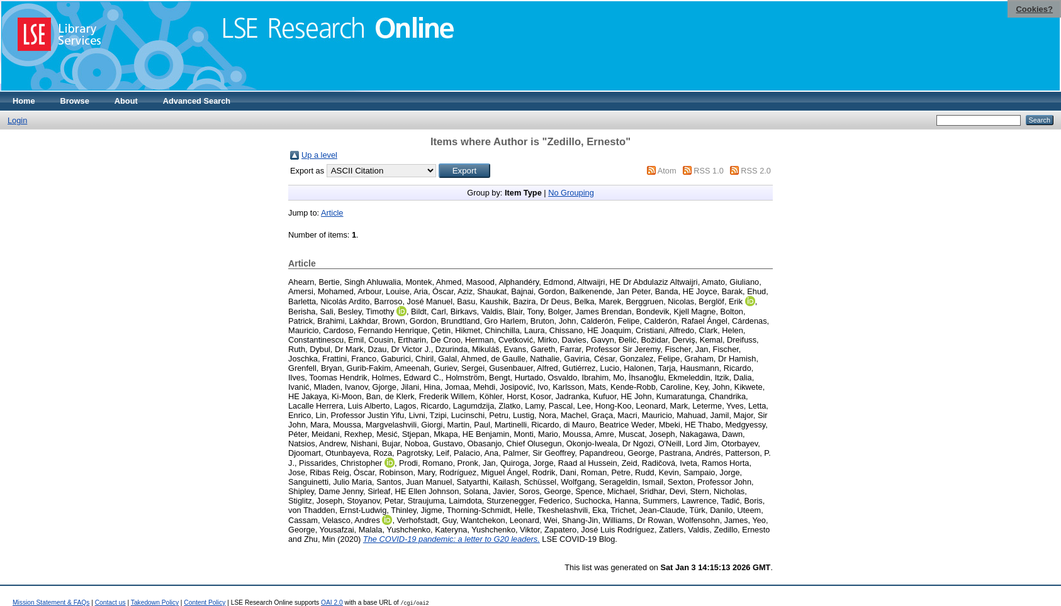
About (126, 101)
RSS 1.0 (708, 170)
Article (332, 213)
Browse (74, 101)
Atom (667, 170)
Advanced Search (196, 101)
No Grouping (571, 192)
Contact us (110, 602)
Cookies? (1034, 9)
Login (17, 120)
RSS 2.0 (756, 170)
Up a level (319, 155)
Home (24, 101)
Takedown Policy (155, 602)
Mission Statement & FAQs (51, 602)
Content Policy (204, 602)
